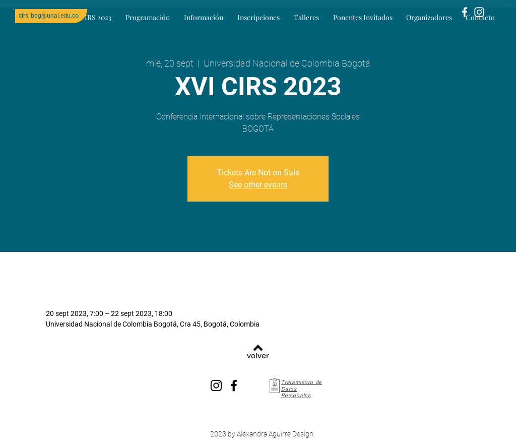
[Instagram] (216, 385)
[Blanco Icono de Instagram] (479, 12)
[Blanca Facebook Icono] (464, 12)
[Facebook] (233, 385)
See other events (258, 184)
